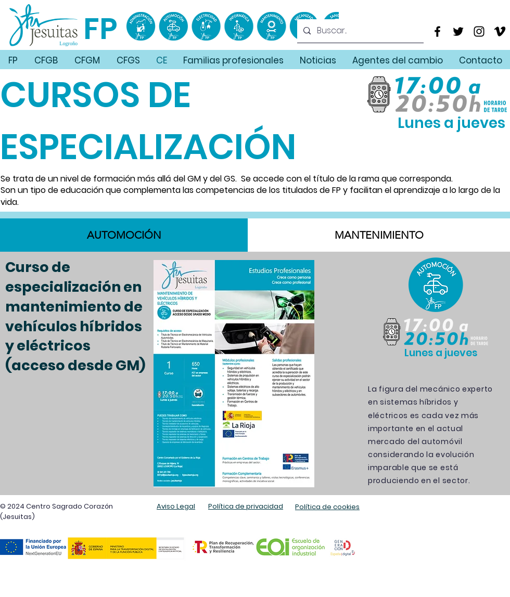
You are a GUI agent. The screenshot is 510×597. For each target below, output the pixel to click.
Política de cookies (327, 507)
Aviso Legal (176, 506)
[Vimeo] (500, 31)
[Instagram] (479, 31)
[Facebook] (437, 31)
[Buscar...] (359, 31)
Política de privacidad (245, 506)
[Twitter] (458, 31)
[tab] (124, 235)
